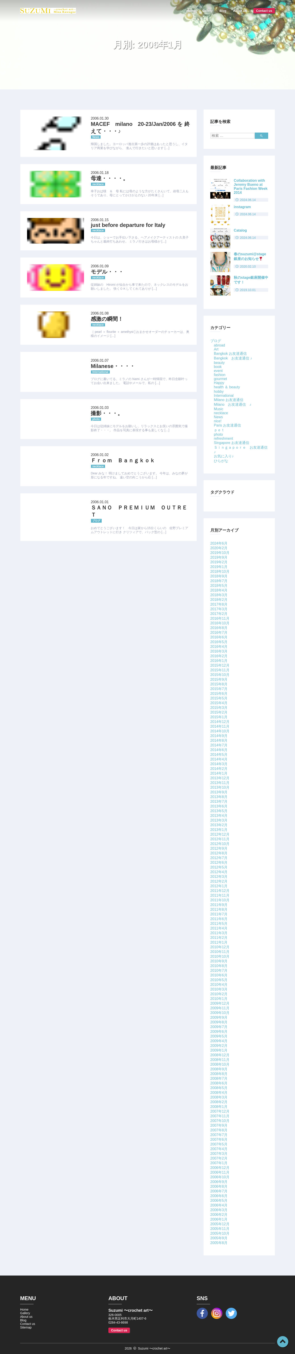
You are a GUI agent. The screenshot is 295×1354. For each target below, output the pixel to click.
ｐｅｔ (219, 430)
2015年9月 (219, 679)
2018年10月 (219, 571)
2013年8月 (219, 797)
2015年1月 (219, 717)
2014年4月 (219, 759)
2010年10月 (219, 956)
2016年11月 (219, 618)
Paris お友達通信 (227, 425)
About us (240, 11)
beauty (219, 363)
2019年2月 (219, 562)
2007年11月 (219, 1116)
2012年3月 (219, 877)
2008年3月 (219, 1097)
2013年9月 (219, 792)
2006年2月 (219, 1215)
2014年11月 (219, 726)
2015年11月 (219, 670)
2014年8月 (219, 740)
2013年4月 (219, 815)
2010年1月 (219, 999)
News (218, 417)
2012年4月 (219, 872)
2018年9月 (219, 576)
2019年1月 (219, 567)
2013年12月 (219, 778)
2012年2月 (219, 881)
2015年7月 (219, 689)
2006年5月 (219, 1200)
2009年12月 (219, 1003)
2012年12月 (219, 834)
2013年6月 (219, 806)
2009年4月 (219, 1041)
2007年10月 (219, 1121)
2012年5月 (219, 867)
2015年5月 (219, 698)
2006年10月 (219, 1177)
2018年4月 (219, 590)
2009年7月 (219, 1027)
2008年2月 (219, 1102)
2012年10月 (219, 844)
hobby (219, 391)
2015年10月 (219, 675)
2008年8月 (219, 1074)
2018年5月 (219, 585)
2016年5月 (219, 642)
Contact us (264, 11)
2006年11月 (219, 1172)
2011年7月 (219, 914)
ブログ (215, 341)
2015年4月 (219, 703)
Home (191, 11)
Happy (219, 383)
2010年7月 (219, 970)
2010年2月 (219, 994)
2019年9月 (219, 557)
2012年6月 (219, 862)
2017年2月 (219, 614)
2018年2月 (219, 600)
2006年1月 (219, 1219)
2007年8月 (219, 1130)
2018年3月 (219, 595)
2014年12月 (219, 722)
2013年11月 (219, 783)
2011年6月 (219, 919)
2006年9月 (219, 1182)
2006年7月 (219, 1191)
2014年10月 (219, 731)
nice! (217, 421)
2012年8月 (219, 853)
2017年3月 (219, 609)
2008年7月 (219, 1078)
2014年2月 (219, 769)
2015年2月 (219, 712)
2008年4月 (219, 1092)
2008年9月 (219, 1069)
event (218, 371)
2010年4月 (219, 984)
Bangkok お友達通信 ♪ (233, 358)
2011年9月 (219, 905)
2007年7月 (219, 1135)
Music (218, 409)
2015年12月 (219, 665)
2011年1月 (219, 942)
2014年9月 (219, 736)
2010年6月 (219, 975)
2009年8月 (219, 1022)
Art (216, 349)
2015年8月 (219, 684)
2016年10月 (219, 623)
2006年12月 (219, 1168)
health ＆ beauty (227, 387)
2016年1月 (219, 661)
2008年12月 (219, 1055)
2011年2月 (219, 938)
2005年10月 (219, 1233)
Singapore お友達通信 (231, 443)
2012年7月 (219, 858)
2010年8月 (219, 966)
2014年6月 (219, 750)
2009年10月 (219, 1013)
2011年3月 (219, 933)
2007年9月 (219, 1125)
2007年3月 (219, 1153)
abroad (219, 345)
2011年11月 (219, 895)
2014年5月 (219, 754)
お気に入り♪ (224, 456)
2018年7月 (219, 581)
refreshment (223, 438)
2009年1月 (219, 1050)
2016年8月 (219, 628)
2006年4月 (219, 1205)
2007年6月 (219, 1139)
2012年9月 (219, 848)
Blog (222, 11)
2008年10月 (219, 1064)
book (218, 367)
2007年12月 (219, 1111)
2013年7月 (219, 801)
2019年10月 (219, 553)
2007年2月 (219, 1158)
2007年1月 (219, 1163)
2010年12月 (219, 947)
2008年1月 (219, 1107)
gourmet (220, 379)
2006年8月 (219, 1186)
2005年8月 (219, 1243)
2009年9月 (219, 1017)
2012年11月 (219, 839)
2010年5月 (219, 980)
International (224, 395)
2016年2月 (219, 656)
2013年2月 (219, 825)
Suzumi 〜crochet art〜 (154, 1348)
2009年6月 (219, 1031)
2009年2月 (219, 1046)
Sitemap (26, 1327)
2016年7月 (219, 632)
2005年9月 (219, 1238)
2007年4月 (219, 1149)
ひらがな (221, 461)
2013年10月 (219, 787)
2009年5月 (219, 1036)
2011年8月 (219, 909)
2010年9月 (219, 961)
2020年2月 (219, 548)
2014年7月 (219, 745)
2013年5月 (219, 811)
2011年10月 (219, 900)
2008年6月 (219, 1083)
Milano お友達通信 (228, 400)
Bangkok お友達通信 (230, 353)
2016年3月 (219, 651)
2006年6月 (219, 1196)
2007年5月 (219, 1144)
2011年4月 (219, 928)
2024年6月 (219, 543)
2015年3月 (219, 708)
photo (218, 434)
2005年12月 (219, 1224)
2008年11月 (219, 1060)
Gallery (207, 11)
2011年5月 (219, 923)
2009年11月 (219, 1008)
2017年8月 (219, 604)
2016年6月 (219, 637)
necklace (221, 413)
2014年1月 (219, 773)
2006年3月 (219, 1210)
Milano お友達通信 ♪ (232, 404)
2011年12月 (219, 891)
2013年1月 (219, 830)
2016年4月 (219, 646)
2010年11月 (219, 952)
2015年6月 (219, 693)
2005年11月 (219, 1229)
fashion (219, 375)
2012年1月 (219, 886)
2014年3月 (219, 764)
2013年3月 (219, 820)
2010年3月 (219, 989)
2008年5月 (219, 1088)
